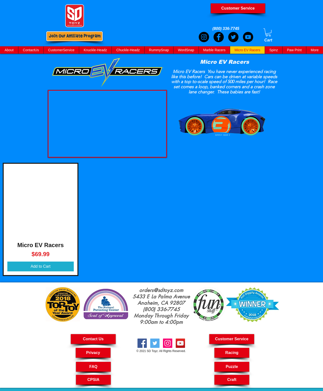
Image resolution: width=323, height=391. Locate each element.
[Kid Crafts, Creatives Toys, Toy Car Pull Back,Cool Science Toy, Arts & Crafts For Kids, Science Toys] (142, 343)
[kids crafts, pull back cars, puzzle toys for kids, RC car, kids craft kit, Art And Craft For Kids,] (167, 343)
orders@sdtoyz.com (161, 290)
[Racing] (231, 353)
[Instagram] (204, 37)
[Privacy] (93, 353)
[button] (231, 339)
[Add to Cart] (40, 266)
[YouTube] (248, 37)
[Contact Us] (93, 339)
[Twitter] (233, 37)
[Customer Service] (238, 8)
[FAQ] (93, 367)
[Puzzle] (231, 367)
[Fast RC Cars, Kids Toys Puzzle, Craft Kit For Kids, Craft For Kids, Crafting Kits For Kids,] (155, 343)
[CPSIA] (93, 380)
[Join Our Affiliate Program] (74, 36)
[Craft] (231, 380)
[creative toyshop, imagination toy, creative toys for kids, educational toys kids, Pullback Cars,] (180, 343)
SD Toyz (152, 351)
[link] (268, 32)
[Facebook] (218, 37)
